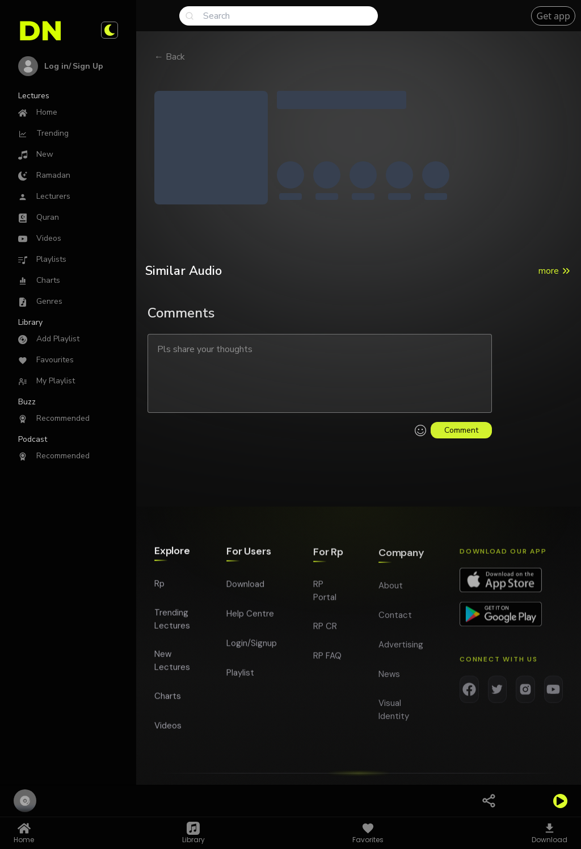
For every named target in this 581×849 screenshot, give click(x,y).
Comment (461, 430)
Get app (553, 16)
